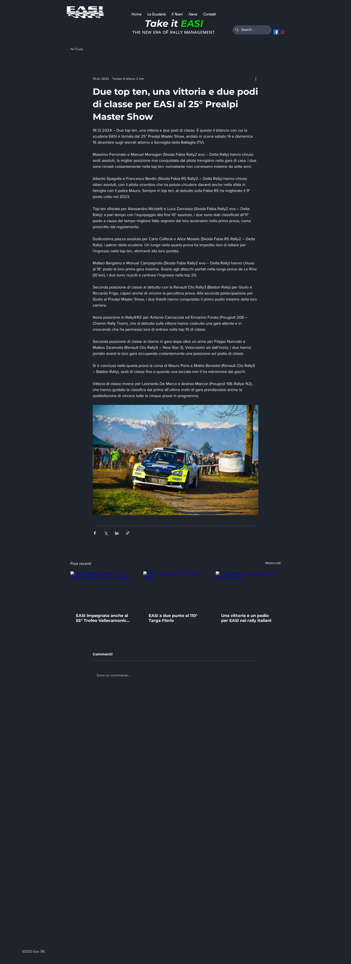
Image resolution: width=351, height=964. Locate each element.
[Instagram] (282, 31)
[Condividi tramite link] (128, 533)
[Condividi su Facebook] (95, 533)
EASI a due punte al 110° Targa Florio (173, 618)
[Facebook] (276, 31)
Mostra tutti (273, 563)
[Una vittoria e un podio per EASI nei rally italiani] (248, 589)
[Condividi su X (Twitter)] (106, 533)
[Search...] (251, 29)
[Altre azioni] (255, 78)
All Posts (76, 49)
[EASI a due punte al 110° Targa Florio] (175, 589)
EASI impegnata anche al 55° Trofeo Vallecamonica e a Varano (102, 618)
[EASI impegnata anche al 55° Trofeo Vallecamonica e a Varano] (103, 589)
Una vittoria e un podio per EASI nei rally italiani (246, 618)
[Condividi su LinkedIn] (117, 533)
